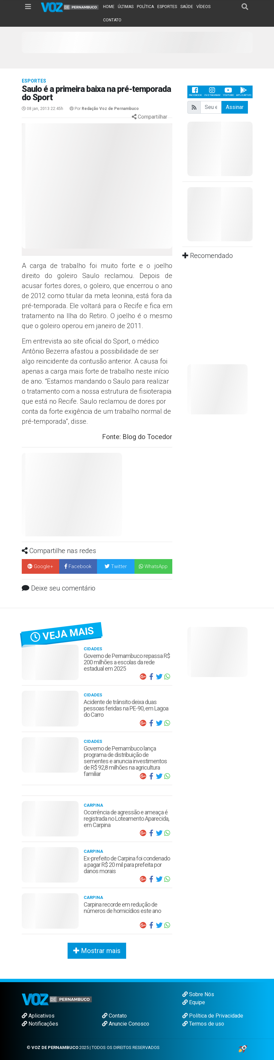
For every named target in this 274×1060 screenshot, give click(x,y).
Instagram (212, 92)
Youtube (228, 92)
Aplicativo (243, 92)
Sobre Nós (198, 994)
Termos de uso (203, 1024)
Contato (114, 1016)
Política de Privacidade (212, 1016)
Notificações (40, 1024)
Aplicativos (38, 1016)
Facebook (195, 92)
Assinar (235, 107)
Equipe (193, 1002)
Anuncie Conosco (125, 1024)
